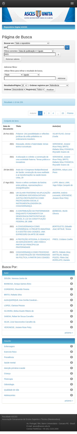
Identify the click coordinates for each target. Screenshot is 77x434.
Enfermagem (9, 346)
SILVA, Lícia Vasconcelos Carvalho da (19, 322)
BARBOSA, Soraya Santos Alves (17, 284)
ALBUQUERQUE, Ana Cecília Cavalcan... (21, 300)
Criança (7, 373)
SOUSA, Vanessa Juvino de (15, 278)
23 (63, 113)
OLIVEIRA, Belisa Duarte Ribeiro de (19, 311)
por (5, 47)
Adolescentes (9, 395)
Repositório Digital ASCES (15, 27)
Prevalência (9, 357)
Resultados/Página (12, 85)
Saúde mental (9, 363)
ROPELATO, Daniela (61, 260)
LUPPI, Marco (58, 182)
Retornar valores (13, 59)
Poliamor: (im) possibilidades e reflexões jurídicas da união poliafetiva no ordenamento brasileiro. (32, 136)
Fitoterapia (8, 379)
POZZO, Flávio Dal (60, 257)
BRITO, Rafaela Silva (61, 252)
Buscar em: (9, 43)
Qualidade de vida (11, 390)
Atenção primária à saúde (14, 368)
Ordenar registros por (39, 85)
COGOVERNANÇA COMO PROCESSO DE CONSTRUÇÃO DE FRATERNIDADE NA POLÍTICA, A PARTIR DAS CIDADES (33, 254)
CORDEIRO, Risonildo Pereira (16, 289)
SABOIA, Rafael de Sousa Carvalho (18, 316)
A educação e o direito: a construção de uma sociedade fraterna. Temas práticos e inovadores (33, 159)
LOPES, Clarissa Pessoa (14, 305)
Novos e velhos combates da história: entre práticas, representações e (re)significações (31, 185)
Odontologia (9, 384)
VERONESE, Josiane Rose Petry (17, 327)
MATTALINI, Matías (60, 255)
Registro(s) (31, 89)
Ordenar (7, 89)
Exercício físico (10, 352)
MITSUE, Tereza (64, 229)
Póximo (70, 113)
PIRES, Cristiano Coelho (62, 239)
